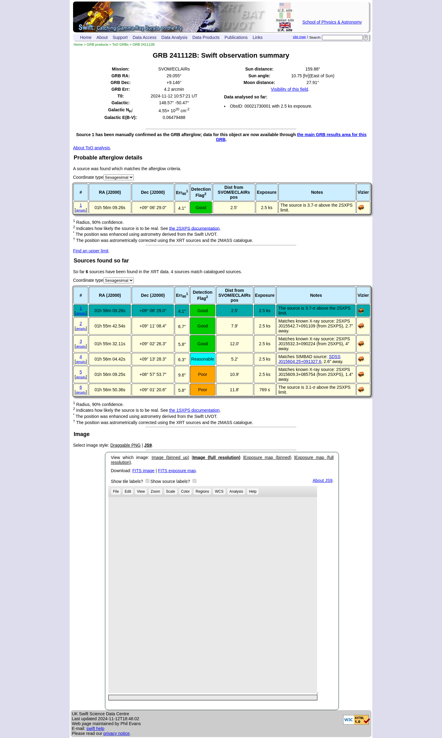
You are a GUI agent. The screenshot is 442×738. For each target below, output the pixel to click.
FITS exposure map (177, 470)
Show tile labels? (127, 481)
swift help (95, 728)
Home (85, 37)
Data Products (206, 37)
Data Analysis (174, 37)
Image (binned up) (170, 457)
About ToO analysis (91, 147)
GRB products (97, 44)
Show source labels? (170, 481)
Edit (128, 491)
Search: (315, 37)
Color (185, 491)
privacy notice (116, 733)
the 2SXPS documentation (194, 228)
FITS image (143, 470)
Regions (202, 491)
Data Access (145, 37)
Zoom (155, 491)
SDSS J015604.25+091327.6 (309, 359)
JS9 (148, 445)
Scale (170, 491)
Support (120, 37)
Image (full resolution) (216, 457)
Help (253, 491)
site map (299, 37)
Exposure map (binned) (267, 457)
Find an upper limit (90, 250)
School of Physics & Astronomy (332, 22)
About (102, 37)
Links (258, 37)
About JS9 (323, 480)
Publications (236, 37)
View (141, 491)
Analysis (236, 491)
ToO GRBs (120, 44)
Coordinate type (88, 177)
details (81, 210)
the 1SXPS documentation (194, 410)
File (116, 491)
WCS (219, 491)
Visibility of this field (289, 89)
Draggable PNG (125, 445)
